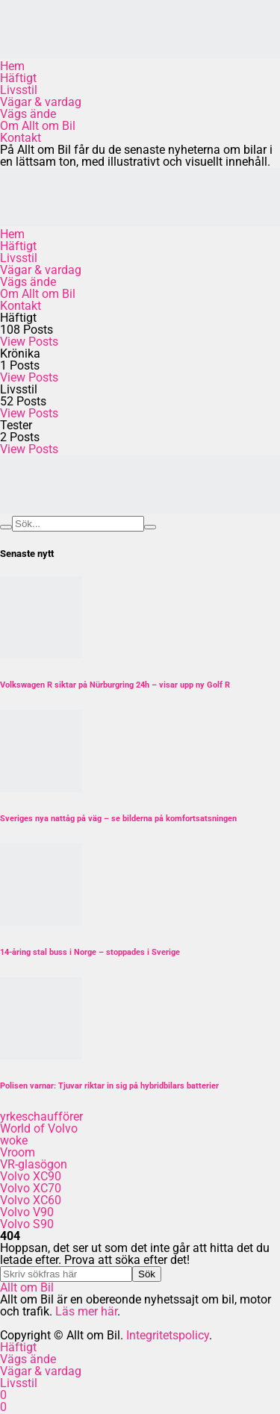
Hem (12, 66)
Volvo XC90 (30, 1176)
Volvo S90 (27, 1224)
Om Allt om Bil (37, 126)
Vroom (17, 1152)
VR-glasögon (33, 1164)
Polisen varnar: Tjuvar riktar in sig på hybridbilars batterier (109, 1086)
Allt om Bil (27, 1287)
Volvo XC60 (30, 1200)
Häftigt (18, 78)
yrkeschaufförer (41, 1116)
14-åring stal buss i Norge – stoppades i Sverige (90, 952)
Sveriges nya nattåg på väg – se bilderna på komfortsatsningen (118, 818)
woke (14, 1140)
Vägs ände (28, 114)
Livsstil (18, 90)
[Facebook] (3, 1395)
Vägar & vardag (40, 102)
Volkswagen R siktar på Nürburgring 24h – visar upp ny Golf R (115, 685)
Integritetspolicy (167, 1335)
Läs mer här (86, 1311)
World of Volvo (39, 1128)
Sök (146, 1274)
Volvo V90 (27, 1212)
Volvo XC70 (30, 1188)
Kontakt (20, 138)
